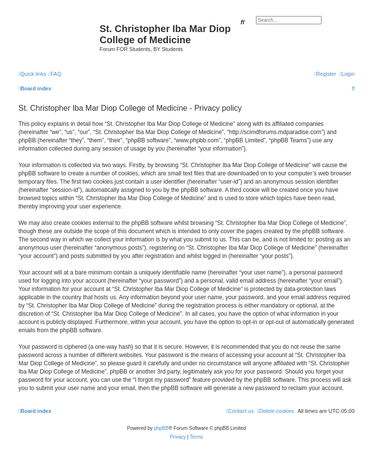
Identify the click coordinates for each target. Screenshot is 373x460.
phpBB (161, 428)
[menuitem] (55, 74)
